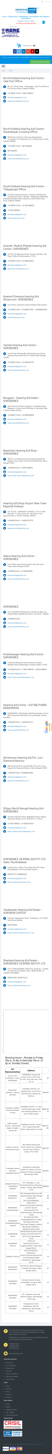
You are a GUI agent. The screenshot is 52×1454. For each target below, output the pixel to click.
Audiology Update (11, 1409)
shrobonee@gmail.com (16, 97)
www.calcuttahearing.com (18, 101)
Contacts (9, 1397)
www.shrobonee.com (16, 218)
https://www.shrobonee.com (19, 882)
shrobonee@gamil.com (16, 777)
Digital (8, 1404)
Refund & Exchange (12, 1376)
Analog (8, 1407)
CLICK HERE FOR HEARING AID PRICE (26, 23)
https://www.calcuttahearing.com (21, 831)
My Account (9, 1363)
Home (3, 71)
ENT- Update (10, 1412)
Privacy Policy (10, 1379)
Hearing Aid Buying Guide (40, 62)
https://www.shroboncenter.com (20, 933)
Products (9, 1394)
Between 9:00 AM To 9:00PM (26, 21)
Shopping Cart (10, 1368)
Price (7, 1391)
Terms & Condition (11, 1374)
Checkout (9, 1371)
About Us (9, 1389)
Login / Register (11, 1365)
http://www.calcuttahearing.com (20, 475)
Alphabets (41, 1444)
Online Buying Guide (12, 1415)
